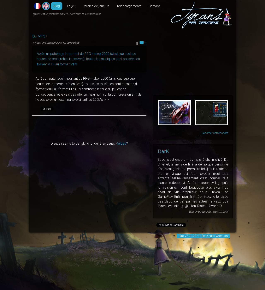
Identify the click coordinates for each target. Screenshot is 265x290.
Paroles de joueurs (96, 6)
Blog (57, 6)
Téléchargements (129, 6)
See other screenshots (215, 132)
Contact (154, 6)
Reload (121, 143)
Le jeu (71, 6)
